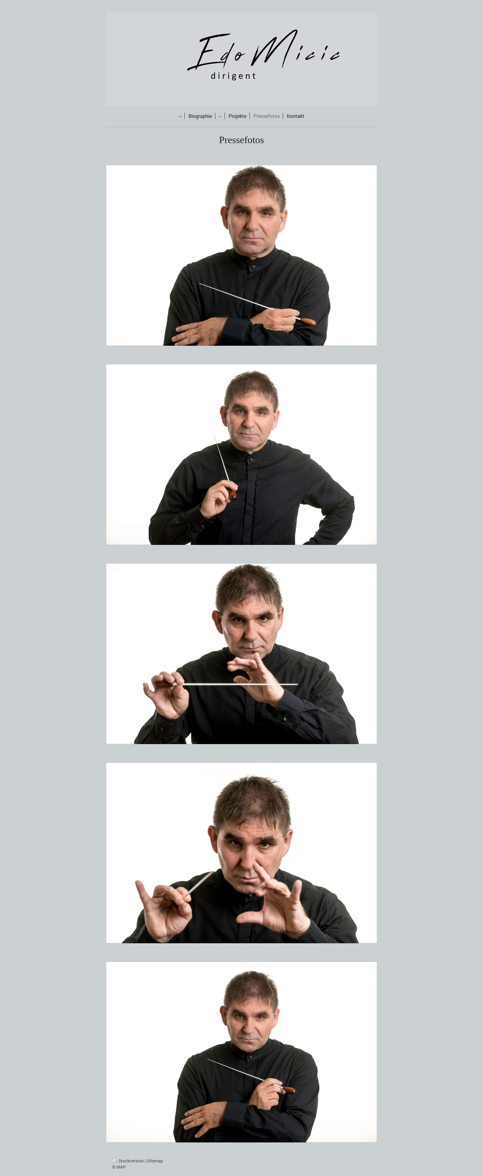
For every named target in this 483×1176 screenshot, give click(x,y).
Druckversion (128, 1161)
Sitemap (155, 1161)
